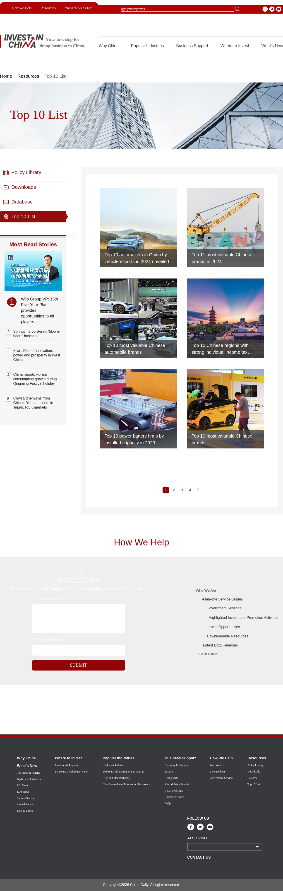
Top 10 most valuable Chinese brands (222, 439)
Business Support (192, 46)
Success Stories (25, 798)
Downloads (23, 187)
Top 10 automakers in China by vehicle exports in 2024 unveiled (137, 258)
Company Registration (177, 765)
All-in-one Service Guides (222, 599)
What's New (272, 46)
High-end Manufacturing (116, 778)
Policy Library (26, 172)
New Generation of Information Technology (127, 784)
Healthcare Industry (113, 765)
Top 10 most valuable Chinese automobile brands (135, 349)
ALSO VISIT (197, 838)
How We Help (21, 8)
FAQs (168, 803)
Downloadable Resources (227, 636)
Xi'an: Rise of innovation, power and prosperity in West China (36, 355)
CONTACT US (199, 857)
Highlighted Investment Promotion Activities (243, 618)
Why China (109, 46)
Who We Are (206, 590)
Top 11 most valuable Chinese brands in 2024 (222, 258)
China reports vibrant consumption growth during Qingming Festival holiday (35, 379)
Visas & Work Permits (177, 784)
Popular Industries (147, 46)
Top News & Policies (28, 772)
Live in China (207, 654)
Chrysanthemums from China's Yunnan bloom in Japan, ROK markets (33, 402)
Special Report (25, 804)
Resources (48, 8)
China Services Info (78, 8)
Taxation (169, 771)
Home (6, 76)
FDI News (22, 785)
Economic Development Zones (72, 771)
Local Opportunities (224, 627)
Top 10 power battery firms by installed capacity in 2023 (134, 439)
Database (22, 202)
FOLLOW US (198, 818)
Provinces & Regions (66, 765)
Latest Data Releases (220, 645)
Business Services (174, 797)
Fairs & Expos (25, 810)
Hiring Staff (171, 778)
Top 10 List (23, 216)
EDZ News (23, 791)
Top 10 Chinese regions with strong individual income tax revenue (220, 349)
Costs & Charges (174, 790)
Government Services (223, 608)
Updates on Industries (29, 779)
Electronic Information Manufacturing (123, 771)
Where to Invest (235, 46)
